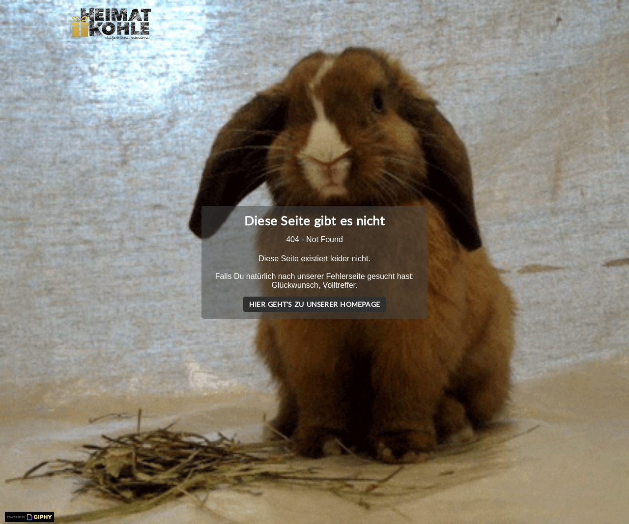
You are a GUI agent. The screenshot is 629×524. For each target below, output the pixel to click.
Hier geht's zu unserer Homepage (314, 304)
